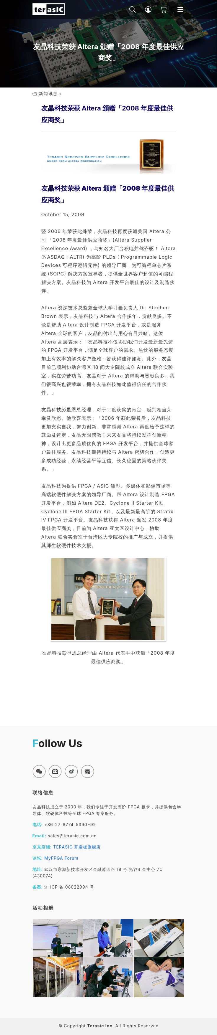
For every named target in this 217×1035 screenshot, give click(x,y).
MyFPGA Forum (61, 858)
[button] (39, 771)
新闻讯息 (48, 93)
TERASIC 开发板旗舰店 (77, 846)
